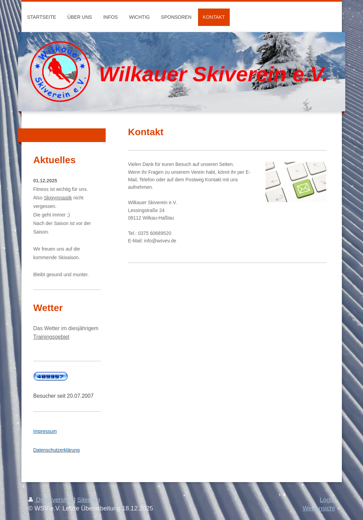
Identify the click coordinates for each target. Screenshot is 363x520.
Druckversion (51, 499)
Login (327, 499)
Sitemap (88, 499)
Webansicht (319, 508)
